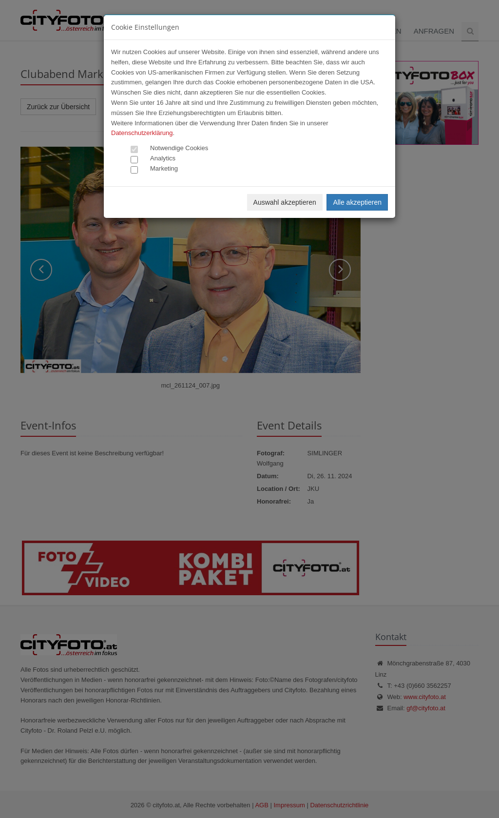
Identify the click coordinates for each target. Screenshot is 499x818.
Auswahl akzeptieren (284, 202)
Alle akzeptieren (357, 202)
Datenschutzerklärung (142, 132)
